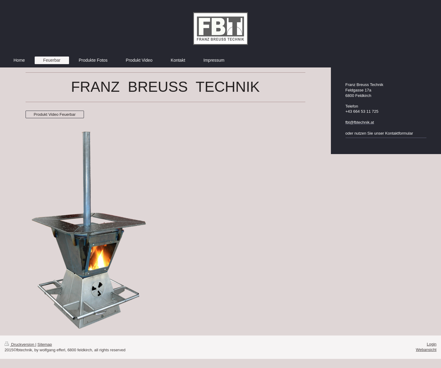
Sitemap (44, 344)
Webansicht (426, 349)
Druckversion (20, 344)
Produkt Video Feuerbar (55, 114)
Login (431, 344)
